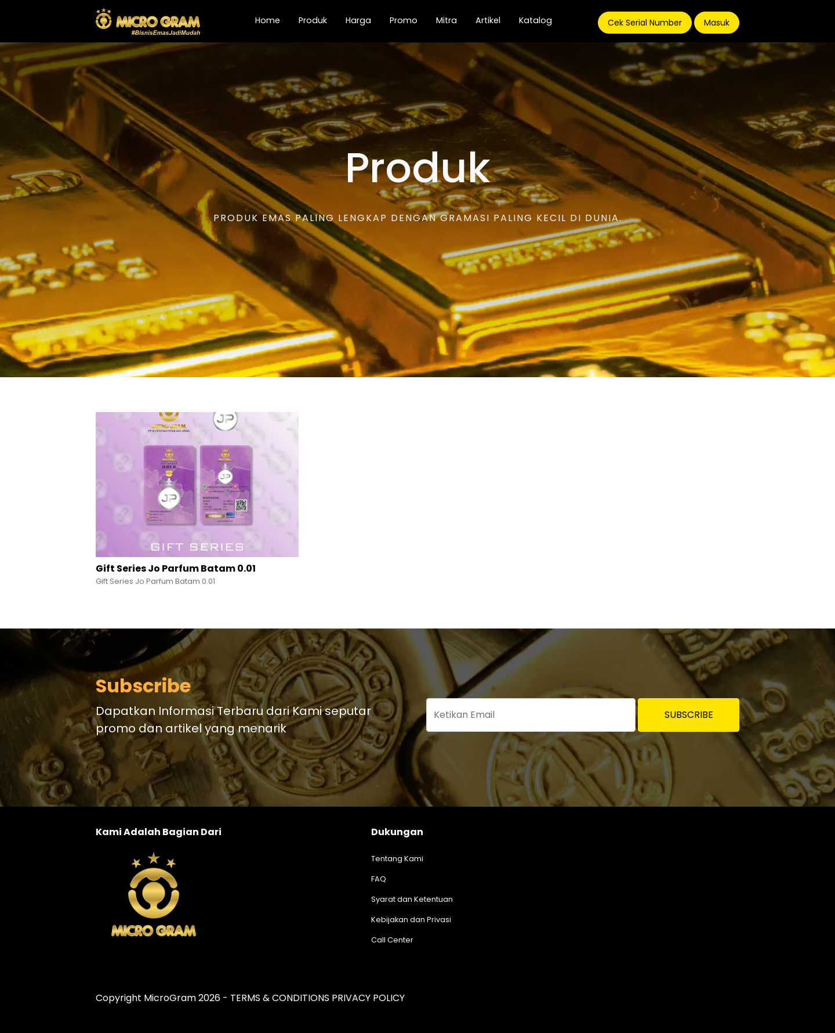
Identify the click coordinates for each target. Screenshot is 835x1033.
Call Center (392, 940)
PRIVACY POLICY (368, 998)
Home (272, 20)
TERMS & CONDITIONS (279, 998)
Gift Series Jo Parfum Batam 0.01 (176, 568)
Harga (358, 20)
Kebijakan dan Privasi (411, 919)
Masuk (716, 22)
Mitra (446, 20)
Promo (404, 20)
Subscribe (689, 714)
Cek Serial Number (645, 22)
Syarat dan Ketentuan (412, 899)
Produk (313, 20)
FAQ (378, 879)
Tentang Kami (397, 859)
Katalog (535, 20)
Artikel (487, 20)
